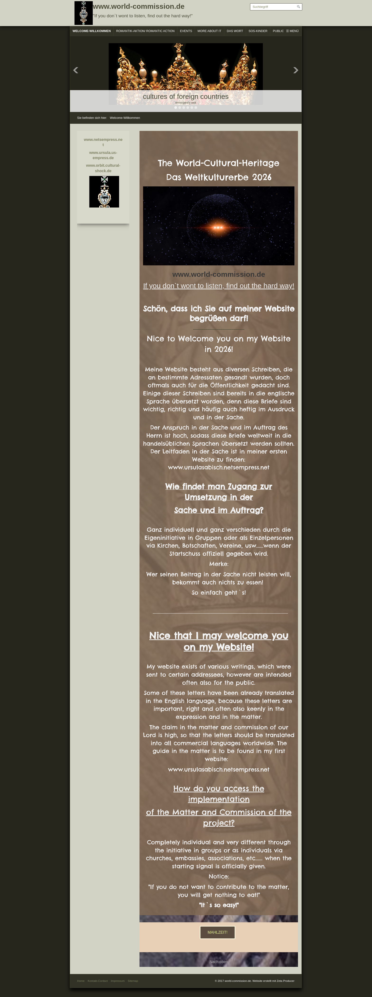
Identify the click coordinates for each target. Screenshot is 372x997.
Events (186, 31)
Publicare (281, 31)
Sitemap (133, 980)
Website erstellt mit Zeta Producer (273, 980)
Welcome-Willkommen (92, 31)
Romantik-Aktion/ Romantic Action (145, 31)
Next (296, 70)
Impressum (118, 980)
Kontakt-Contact (98, 980)
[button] (217, 932)
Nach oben (218, 962)
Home (80, 980)
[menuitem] (92, 31)
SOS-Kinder (258, 31)
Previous (76, 70)
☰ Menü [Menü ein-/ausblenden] (292, 31)
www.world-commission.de (139, 6)
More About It (209, 31)
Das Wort (235, 31)
